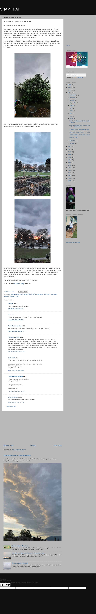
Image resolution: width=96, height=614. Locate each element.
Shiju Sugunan (13, 397)
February (73, 140)
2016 (70, 162)
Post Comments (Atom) (19, 449)
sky (49, 294)
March (72, 118)
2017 (70, 160)
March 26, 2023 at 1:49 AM (16, 402)
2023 (70, 92)
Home (32, 445)
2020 (70, 152)
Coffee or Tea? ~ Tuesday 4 (20, 546)
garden (26, 294)
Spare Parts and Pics (15, 326)
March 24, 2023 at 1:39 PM (16, 331)
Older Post (57, 445)
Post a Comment (11, 406)
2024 (70, 90)
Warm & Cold (73, 137)
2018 (70, 157)
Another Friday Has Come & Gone (79, 135)
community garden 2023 (15, 294)
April (71, 116)
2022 (70, 146)
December (73, 95)
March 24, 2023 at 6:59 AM (16, 308)
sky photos (54, 294)
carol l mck (11, 357)
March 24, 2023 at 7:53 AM (16, 320)
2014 (70, 167)
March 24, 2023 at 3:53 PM (16, 351)
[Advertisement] (33, 428)
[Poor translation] (7, 585)
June (71, 110)
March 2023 (32, 294)
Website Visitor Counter (73, 242)
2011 (70, 175)
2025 (70, 87)
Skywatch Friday (18, 284)
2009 (70, 181)
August (72, 105)
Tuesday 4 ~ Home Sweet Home (79, 129)
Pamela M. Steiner (14, 337)
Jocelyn (10, 303)
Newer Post (8, 445)
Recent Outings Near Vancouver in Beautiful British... (79, 126)
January (72, 143)
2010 (70, 178)
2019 (70, 154)
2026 (70, 84)
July (71, 108)
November (73, 97)
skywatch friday (14, 296)
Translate (78, 77)
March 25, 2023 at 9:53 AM (16, 370)
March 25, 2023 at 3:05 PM (16, 391)
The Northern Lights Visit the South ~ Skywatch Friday (28, 553)
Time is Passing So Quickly (20, 563)
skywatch (6, 296)
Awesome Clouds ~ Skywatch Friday (17, 455)
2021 (70, 149)
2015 (70, 165)
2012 (70, 173)
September (73, 103)
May (71, 113)
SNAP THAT (10, 9)
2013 (70, 170)
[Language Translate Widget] (76, 75)
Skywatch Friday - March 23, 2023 (79, 132)
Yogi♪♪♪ (10, 315)
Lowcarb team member (15, 376)
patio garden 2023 (41, 294)
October (72, 100)
